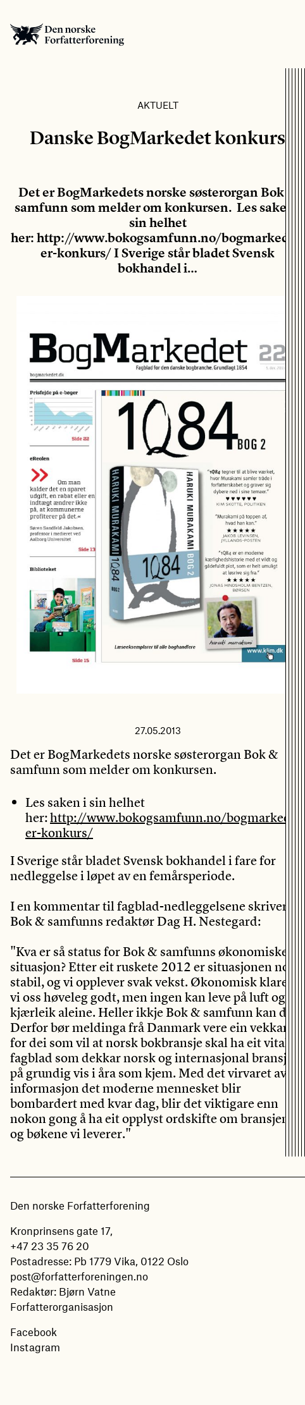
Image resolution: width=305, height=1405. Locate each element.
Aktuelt (157, 105)
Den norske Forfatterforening (67, 34)
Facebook (33, 1331)
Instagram (35, 1347)
